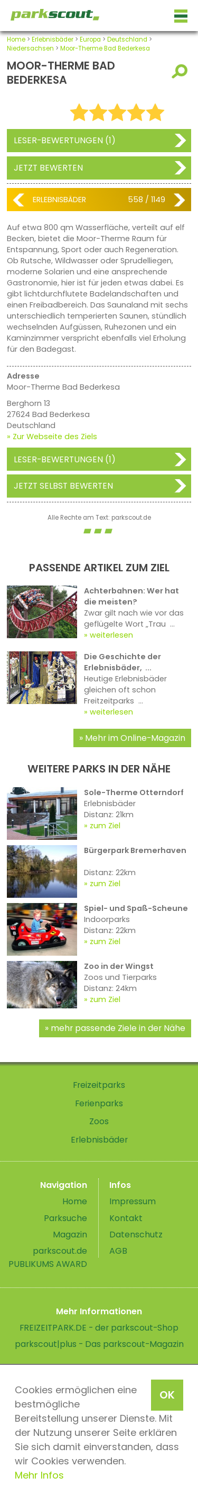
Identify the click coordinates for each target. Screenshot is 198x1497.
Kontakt (126, 1218)
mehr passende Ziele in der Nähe (118, 1028)
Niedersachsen (30, 48)
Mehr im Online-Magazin (135, 738)
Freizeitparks (99, 1085)
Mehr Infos (39, 1475)
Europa (90, 39)
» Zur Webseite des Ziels (52, 436)
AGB (118, 1251)
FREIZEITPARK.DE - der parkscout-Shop (99, 1328)
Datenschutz (136, 1234)
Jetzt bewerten (48, 168)
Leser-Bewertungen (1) (65, 140)
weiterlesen (111, 635)
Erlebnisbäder (52, 39)
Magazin (70, 1234)
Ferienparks (99, 1103)
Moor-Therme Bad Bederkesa (105, 48)
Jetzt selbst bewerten (63, 486)
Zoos (99, 1121)
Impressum (132, 1201)
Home (16, 39)
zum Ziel (105, 825)
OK (167, 1394)
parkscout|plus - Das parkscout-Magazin (99, 1344)
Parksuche (65, 1218)
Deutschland (127, 39)
